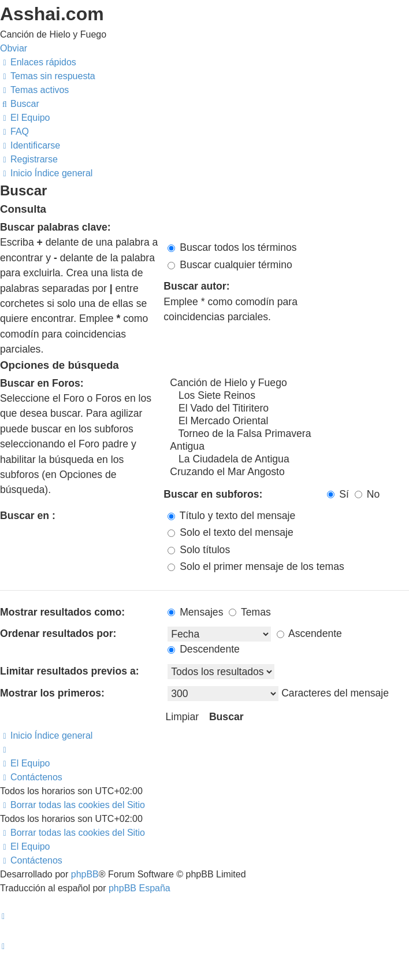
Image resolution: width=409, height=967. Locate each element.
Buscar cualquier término (230, 265)
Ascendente (309, 633)
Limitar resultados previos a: (69, 671)
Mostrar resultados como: (62, 612)
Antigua (288, 446)
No (367, 494)
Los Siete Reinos (288, 396)
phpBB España (139, 888)
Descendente (204, 649)
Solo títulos (199, 549)
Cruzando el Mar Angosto (288, 472)
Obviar (13, 48)
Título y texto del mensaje (231, 515)
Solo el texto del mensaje (230, 532)
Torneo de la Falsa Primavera (288, 434)
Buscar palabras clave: (55, 227)
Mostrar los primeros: (52, 693)
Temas (249, 612)
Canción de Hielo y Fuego (288, 383)
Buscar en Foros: (42, 383)
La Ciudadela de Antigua (288, 459)
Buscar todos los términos (232, 247)
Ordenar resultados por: (58, 633)
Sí (338, 494)
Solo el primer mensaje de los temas (256, 566)
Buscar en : (27, 515)
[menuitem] (47, 76)
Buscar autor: (196, 286)
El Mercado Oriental (288, 421)
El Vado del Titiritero (288, 408)
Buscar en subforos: (212, 494)
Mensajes (195, 612)
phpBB (85, 874)
